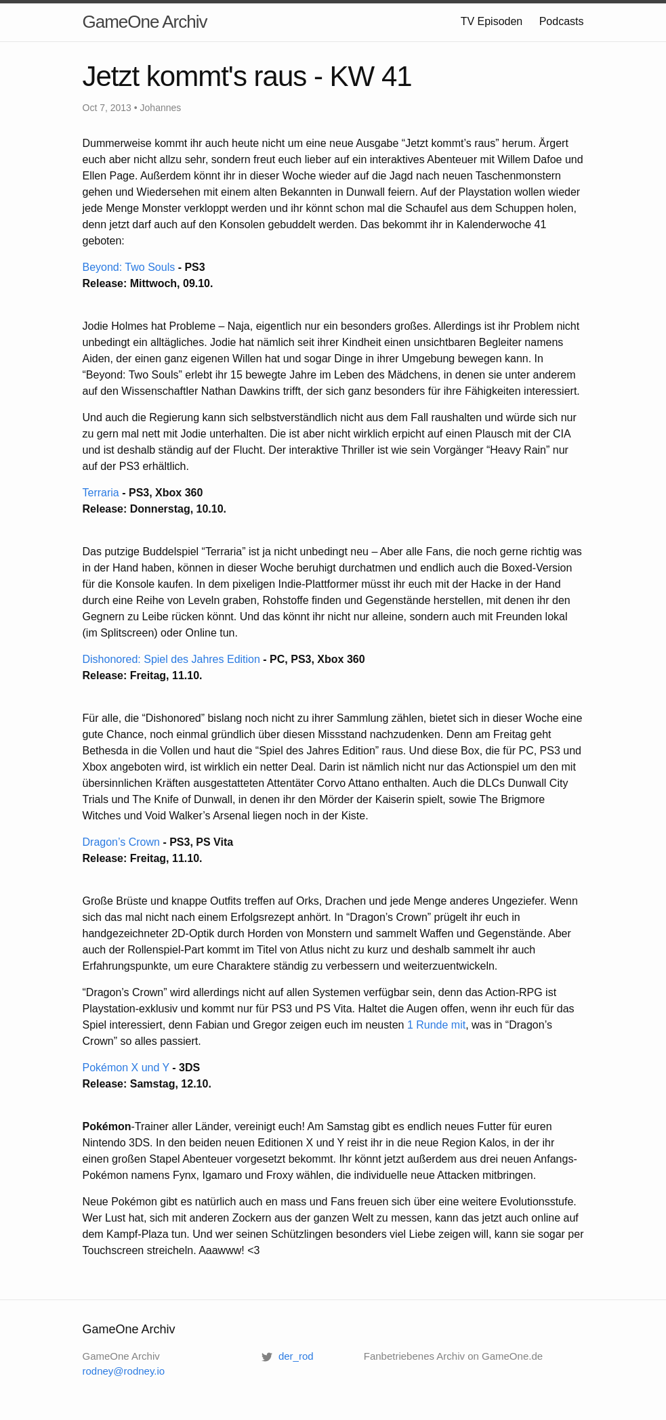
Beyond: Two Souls (129, 267)
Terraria (101, 492)
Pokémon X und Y (126, 1067)
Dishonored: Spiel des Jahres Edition (171, 659)
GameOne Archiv (145, 22)
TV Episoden (492, 21)
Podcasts (561, 21)
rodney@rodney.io (124, 1371)
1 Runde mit (436, 1025)
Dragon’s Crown (121, 842)
